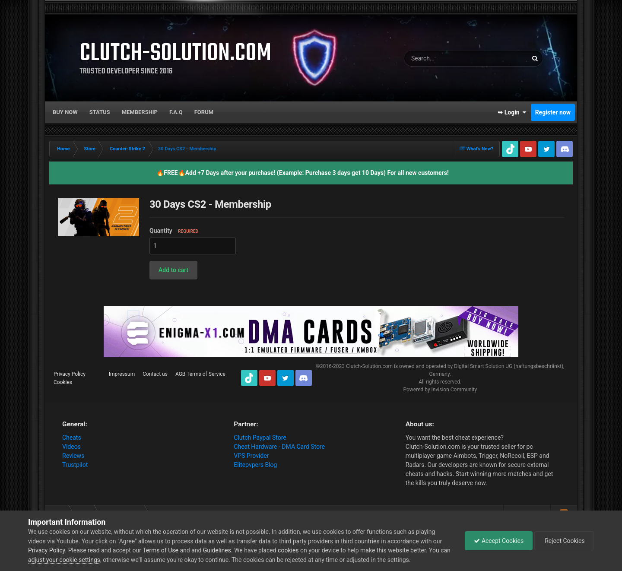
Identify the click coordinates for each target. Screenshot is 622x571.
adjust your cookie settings (64, 559)
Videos (71, 446)
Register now (553, 112)
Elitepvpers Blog (255, 464)
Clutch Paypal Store (260, 437)
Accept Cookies (499, 540)
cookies (288, 550)
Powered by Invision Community (440, 390)
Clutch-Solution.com (369, 366)
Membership (140, 112)
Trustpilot (75, 464)
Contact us (155, 374)
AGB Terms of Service (200, 374)
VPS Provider (251, 455)
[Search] (442, 58)
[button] (173, 270)
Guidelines (217, 550)
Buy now (65, 112)
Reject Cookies (564, 540)
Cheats (71, 437)
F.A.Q (176, 112)
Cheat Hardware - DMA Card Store (279, 446)
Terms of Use (160, 550)
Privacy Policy (70, 374)
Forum (203, 112)
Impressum (122, 374)
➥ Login (512, 112)
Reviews (73, 455)
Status (99, 112)
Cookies (63, 382)
